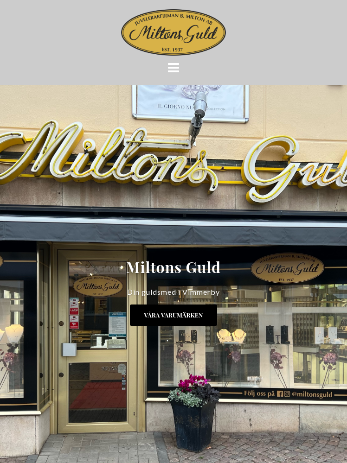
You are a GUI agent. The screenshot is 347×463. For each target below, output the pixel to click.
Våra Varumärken (173, 315)
